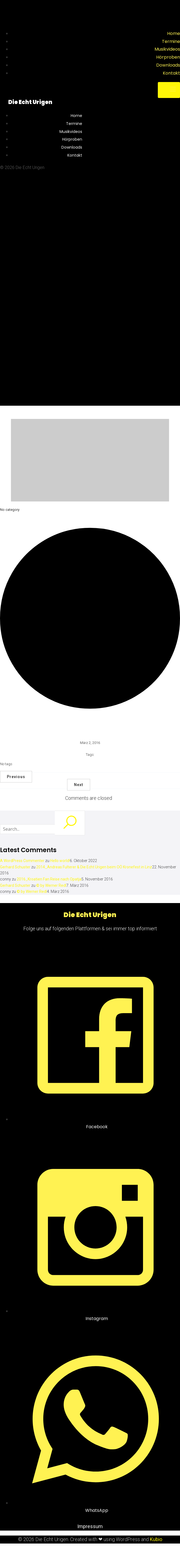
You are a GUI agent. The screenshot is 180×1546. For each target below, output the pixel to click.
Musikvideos (167, 49)
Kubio (156, 1539)
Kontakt (171, 73)
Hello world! (60, 860)
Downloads (168, 65)
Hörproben (168, 57)
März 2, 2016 (90, 743)
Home (173, 33)
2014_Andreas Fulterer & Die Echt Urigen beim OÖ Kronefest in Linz (94, 867)
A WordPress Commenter (22, 860)
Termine (171, 41)
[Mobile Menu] (169, 90)
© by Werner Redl (51, 885)
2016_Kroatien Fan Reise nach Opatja (49, 879)
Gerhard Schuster (15, 867)
